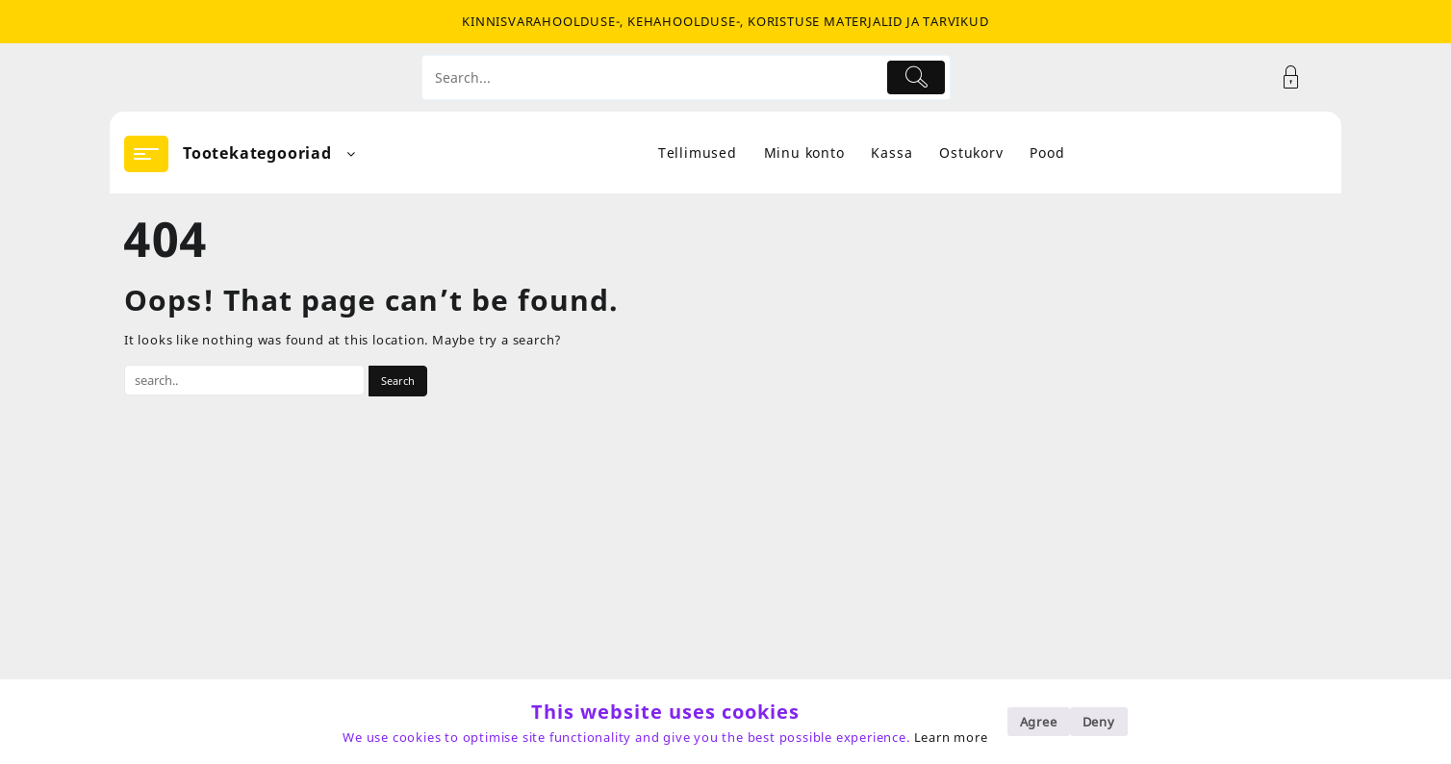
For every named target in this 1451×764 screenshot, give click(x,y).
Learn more (951, 737)
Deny (1098, 721)
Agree (1038, 721)
